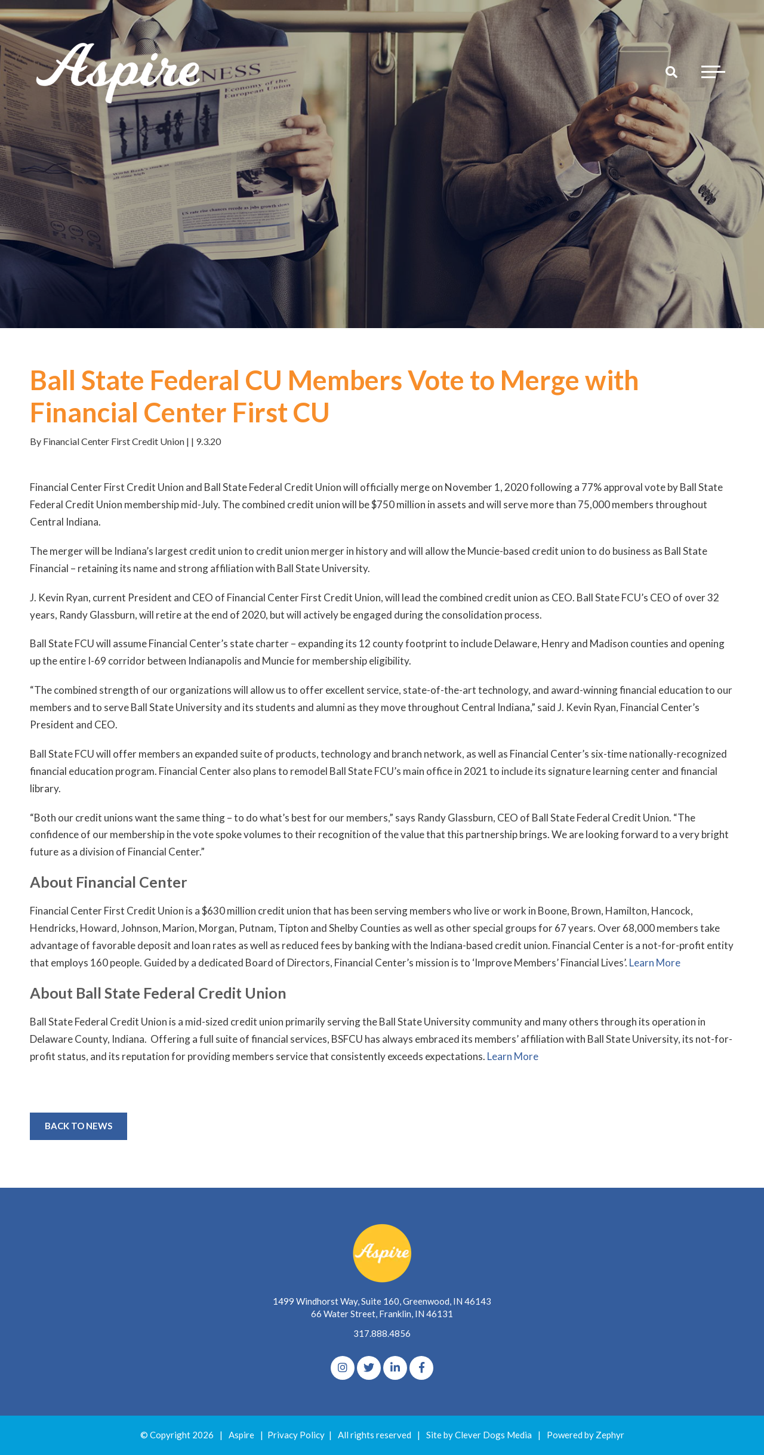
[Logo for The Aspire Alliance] (119, 71)
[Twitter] (369, 1368)
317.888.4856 (382, 1333)
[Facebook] (421, 1368)
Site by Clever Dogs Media (479, 1434)
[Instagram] (343, 1368)
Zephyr (610, 1434)
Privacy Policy (296, 1434)
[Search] (671, 71)
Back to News (78, 1125)
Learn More (654, 962)
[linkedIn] (395, 1368)
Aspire (241, 1434)
